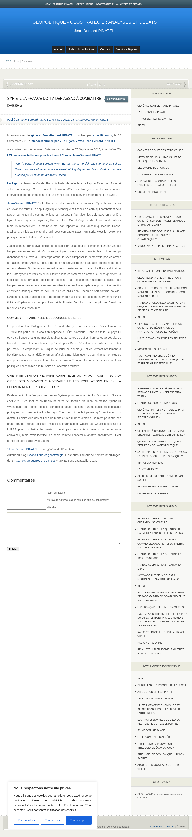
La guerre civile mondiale (155, 174)
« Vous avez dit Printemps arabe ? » (161, 246)
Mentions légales (126, 49)
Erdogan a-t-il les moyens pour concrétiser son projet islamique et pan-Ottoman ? (161, 221)
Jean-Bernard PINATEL (94, 31)
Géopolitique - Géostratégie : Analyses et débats (94, 22)
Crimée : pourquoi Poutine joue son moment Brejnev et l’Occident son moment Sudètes (162, 292)
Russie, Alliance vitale (156, 118)
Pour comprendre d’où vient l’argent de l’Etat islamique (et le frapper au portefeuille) (160, 359)
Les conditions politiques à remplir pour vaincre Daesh (19, 84)
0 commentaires (116, 98)
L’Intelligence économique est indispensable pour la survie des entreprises (160, 709)
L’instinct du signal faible (155, 698)
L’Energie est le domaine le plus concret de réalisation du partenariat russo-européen (159, 328)
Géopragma (145, 794)
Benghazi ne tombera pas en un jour (162, 271)
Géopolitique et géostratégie (45, 455)
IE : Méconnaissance (151, 730)
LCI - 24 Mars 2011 (148, 469)
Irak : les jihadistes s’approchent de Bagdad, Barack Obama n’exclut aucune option (161, 596)
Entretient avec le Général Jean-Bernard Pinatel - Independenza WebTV (160, 392)
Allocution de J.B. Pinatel (154, 692)
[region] (52, 805)
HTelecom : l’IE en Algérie (154, 737)
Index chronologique (81, 49)
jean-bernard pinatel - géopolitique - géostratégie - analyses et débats (93, 4)
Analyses (83, 119)
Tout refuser (52, 820)
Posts (16, 61)
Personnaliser (26, 820)
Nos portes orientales (153, 349)
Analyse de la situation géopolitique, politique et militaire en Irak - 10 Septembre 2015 (176, 84)
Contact (105, 49)
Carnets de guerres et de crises (35, 460)
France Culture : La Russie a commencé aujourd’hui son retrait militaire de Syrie (161, 543)
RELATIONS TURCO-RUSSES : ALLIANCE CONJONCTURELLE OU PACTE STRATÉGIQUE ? (161, 235)
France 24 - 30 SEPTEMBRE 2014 (157, 403)
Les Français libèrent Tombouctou (161, 607)
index (141, 125)
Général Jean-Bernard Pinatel (158, 105)
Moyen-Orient (99, 119)
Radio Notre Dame (149, 642)
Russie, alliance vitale (152, 192)
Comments (28, 61)
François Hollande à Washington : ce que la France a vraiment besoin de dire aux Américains (161, 306)
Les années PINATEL (154, 112)
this (101, 84)
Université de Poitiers (152, 493)
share (91, 84)
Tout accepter (78, 820)
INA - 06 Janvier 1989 (150, 462)
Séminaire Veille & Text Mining (157, 486)
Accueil (58, 49)
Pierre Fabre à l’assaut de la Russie (162, 685)
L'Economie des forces (153, 167)
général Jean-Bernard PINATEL (45, 163)
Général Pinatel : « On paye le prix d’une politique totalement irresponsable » (160, 413)
